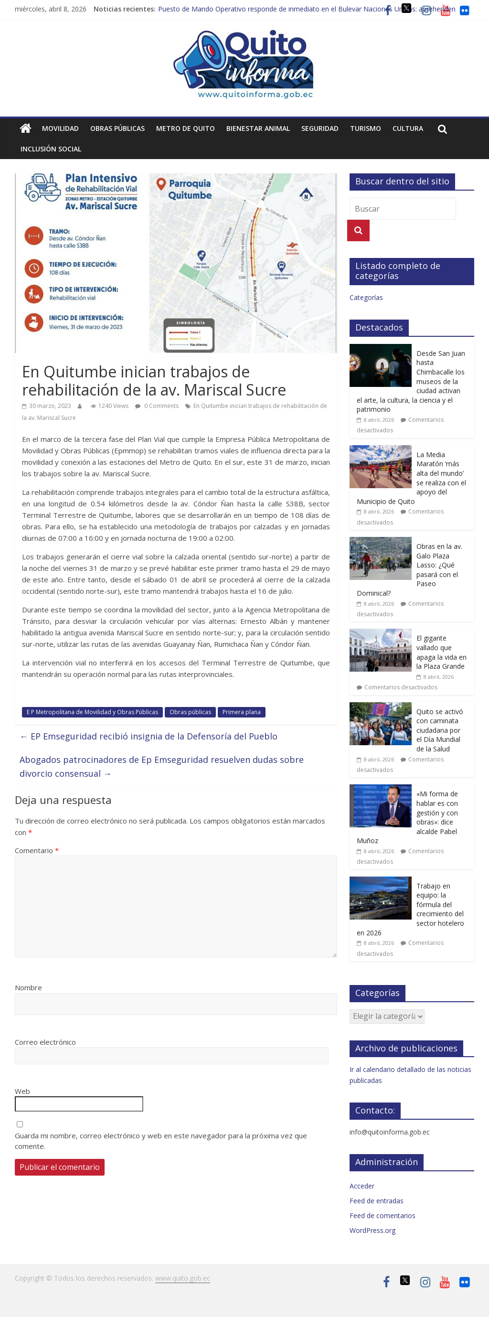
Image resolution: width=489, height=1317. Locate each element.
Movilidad (60, 128)
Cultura (408, 128)
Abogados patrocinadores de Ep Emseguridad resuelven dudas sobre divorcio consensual (162, 766)
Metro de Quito (185, 128)
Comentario (37, 850)
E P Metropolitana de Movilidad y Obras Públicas (92, 712)
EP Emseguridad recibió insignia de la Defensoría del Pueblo (148, 736)
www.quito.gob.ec (182, 1278)
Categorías (366, 297)
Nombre (28, 987)
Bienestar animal (258, 128)
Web (22, 1091)
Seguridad (320, 128)
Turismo (365, 128)
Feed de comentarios (382, 1215)
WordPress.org (372, 1230)
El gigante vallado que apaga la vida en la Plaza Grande (441, 652)
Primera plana (242, 712)
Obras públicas (117, 128)
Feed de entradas (377, 1200)
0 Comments (157, 406)
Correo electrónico (45, 1042)
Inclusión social (51, 148)
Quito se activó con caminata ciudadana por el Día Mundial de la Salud (439, 730)
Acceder (362, 1185)
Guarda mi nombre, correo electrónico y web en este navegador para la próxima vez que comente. (161, 1141)
